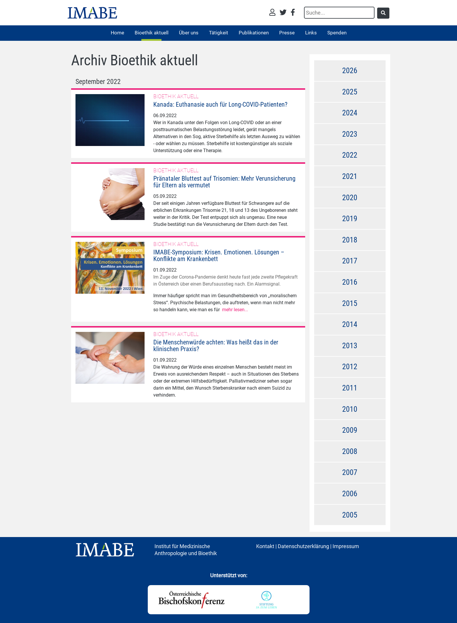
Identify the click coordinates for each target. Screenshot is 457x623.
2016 (349, 282)
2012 (349, 366)
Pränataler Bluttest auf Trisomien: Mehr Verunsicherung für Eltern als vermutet (224, 182)
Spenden (337, 33)
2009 (349, 430)
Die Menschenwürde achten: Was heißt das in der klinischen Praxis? (215, 346)
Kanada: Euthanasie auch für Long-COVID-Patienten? (220, 104)
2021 (349, 176)
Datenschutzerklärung (303, 546)
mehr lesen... (235, 309)
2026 (349, 70)
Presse (287, 33)
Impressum (346, 546)
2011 (349, 387)
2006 (349, 493)
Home (117, 33)
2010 (349, 409)
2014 (349, 324)
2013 (349, 345)
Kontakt (265, 546)
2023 (349, 134)
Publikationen (254, 33)
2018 (349, 239)
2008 (349, 451)
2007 (349, 472)
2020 (349, 197)
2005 (349, 515)
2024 (349, 112)
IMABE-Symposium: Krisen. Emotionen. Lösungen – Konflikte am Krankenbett (218, 256)
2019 (349, 218)
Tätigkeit (218, 33)
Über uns (188, 33)
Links (311, 33)
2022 (349, 155)
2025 (349, 91)
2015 (349, 303)
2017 (349, 260)
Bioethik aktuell (151, 33)
